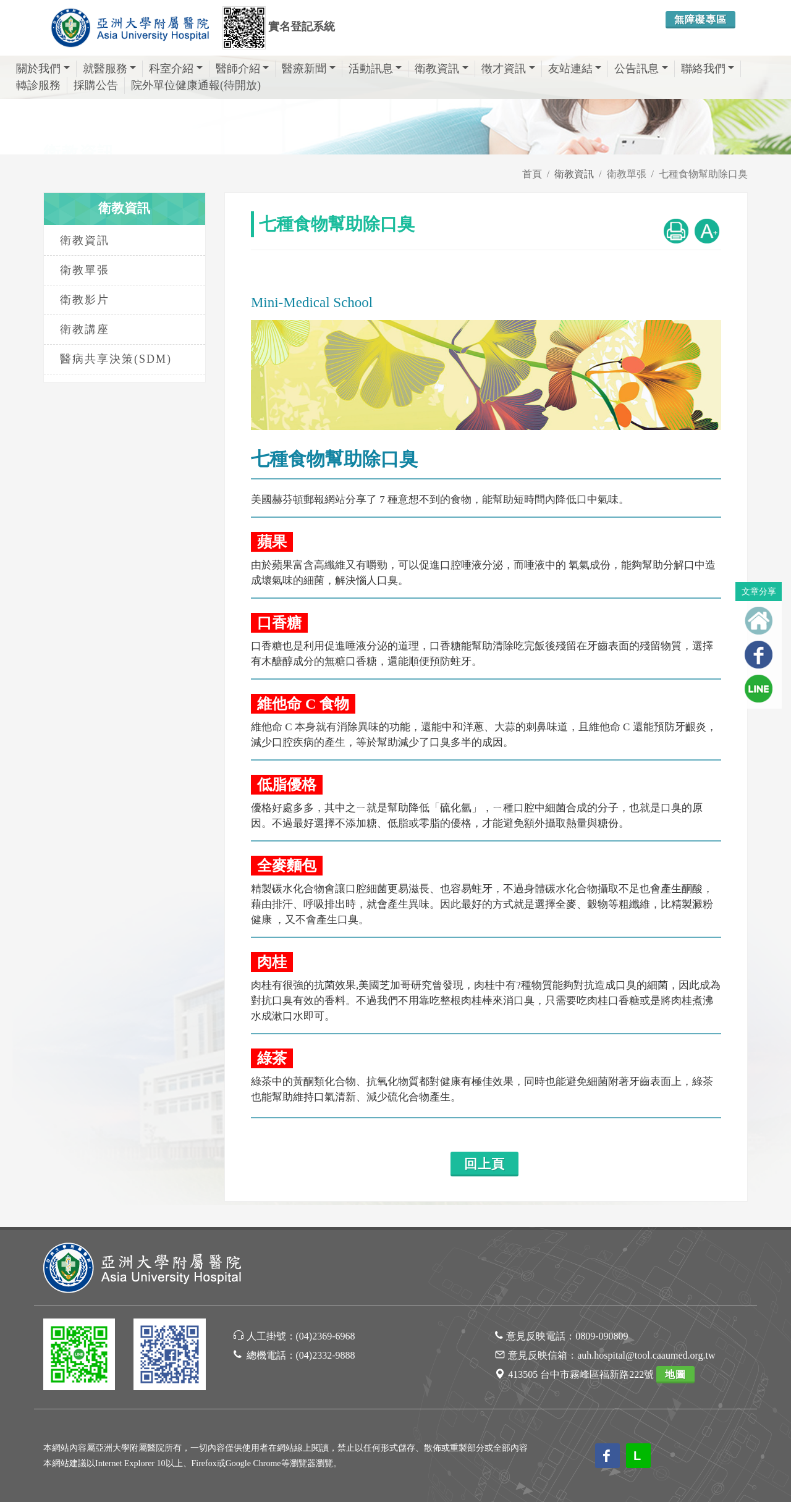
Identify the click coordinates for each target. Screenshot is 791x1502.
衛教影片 (84, 299)
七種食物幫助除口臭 (703, 174)
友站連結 (575, 68)
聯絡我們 (708, 68)
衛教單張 (626, 174)
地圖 (675, 1374)
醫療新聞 (309, 68)
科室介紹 (176, 68)
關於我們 (43, 68)
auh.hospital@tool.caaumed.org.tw (646, 1355)
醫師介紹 (242, 68)
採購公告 (96, 85)
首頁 (532, 174)
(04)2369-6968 (325, 1336)
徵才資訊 (508, 68)
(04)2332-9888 (325, 1355)
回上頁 (484, 1164)
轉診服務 (38, 85)
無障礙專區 (700, 19)
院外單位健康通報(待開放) (196, 85)
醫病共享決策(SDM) (116, 359)
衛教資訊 (441, 68)
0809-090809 (601, 1336)
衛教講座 (84, 329)
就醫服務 (110, 68)
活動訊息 (375, 68)
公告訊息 (641, 68)
